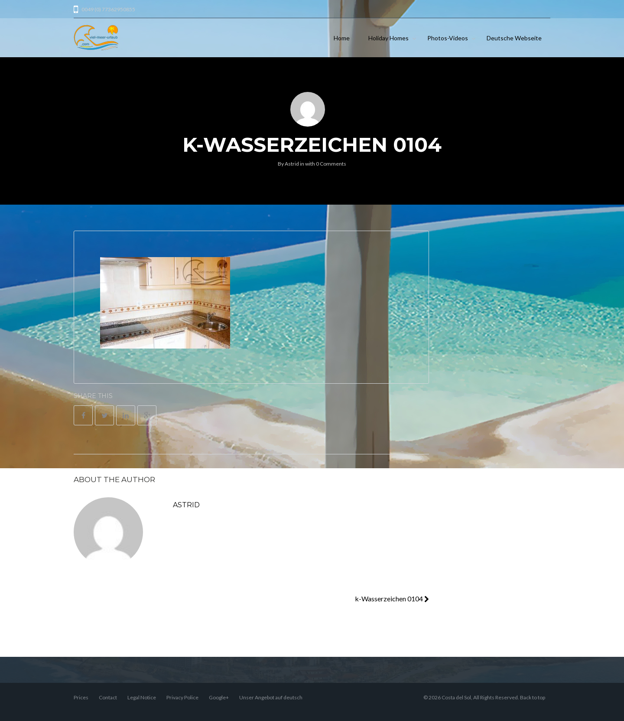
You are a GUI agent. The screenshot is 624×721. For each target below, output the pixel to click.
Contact (108, 697)
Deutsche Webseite (514, 38)
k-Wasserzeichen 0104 (392, 598)
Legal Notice (141, 697)
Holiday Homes (388, 38)
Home (342, 38)
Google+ (219, 697)
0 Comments (331, 163)
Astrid (292, 163)
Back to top (532, 697)
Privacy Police (182, 697)
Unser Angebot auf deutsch (270, 697)
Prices (81, 697)
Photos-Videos (447, 38)
